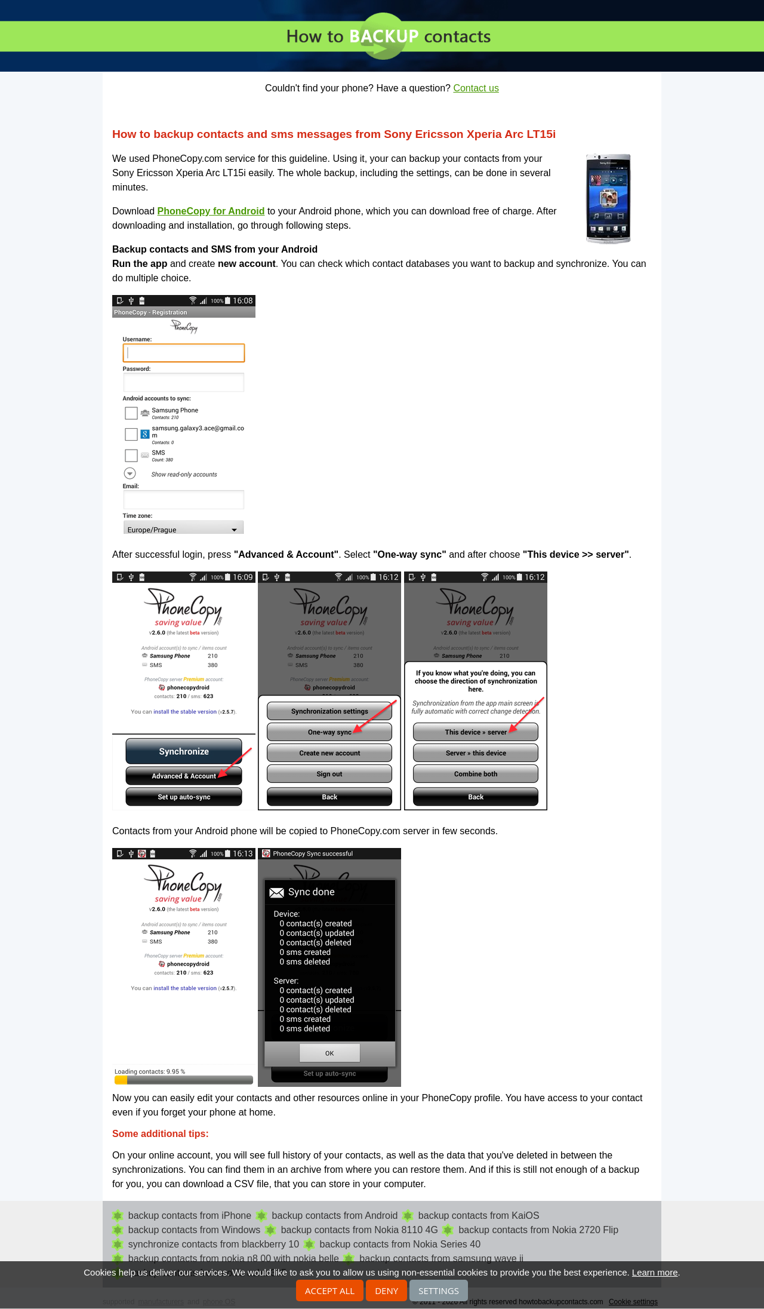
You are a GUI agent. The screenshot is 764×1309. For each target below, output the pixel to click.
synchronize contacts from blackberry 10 (213, 1244)
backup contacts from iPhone (189, 1215)
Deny (386, 1290)
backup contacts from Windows (194, 1230)
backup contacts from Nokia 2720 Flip (538, 1230)
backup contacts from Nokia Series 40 (400, 1244)
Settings (438, 1290)
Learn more (655, 1272)
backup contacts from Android (335, 1215)
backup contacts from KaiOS (479, 1215)
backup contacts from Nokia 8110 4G (359, 1230)
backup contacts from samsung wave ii (441, 1258)
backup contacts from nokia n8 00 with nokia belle (233, 1258)
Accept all (330, 1290)
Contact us (475, 88)
